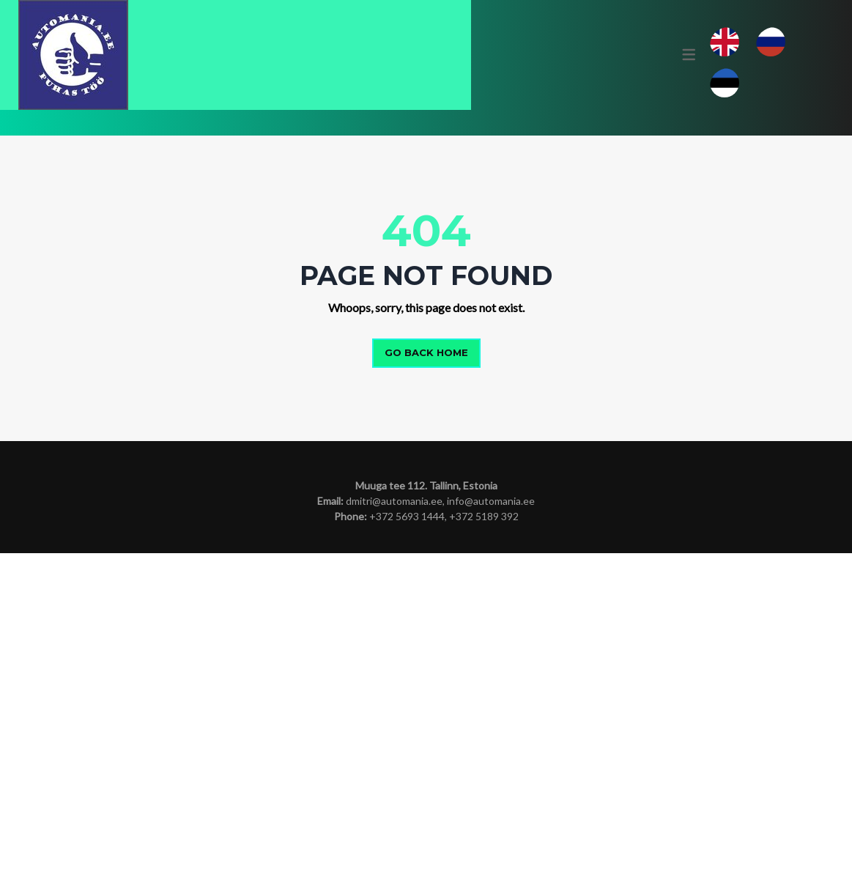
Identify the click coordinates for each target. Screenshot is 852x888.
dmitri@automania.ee (394, 835)
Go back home (426, 688)
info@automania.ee (491, 835)
